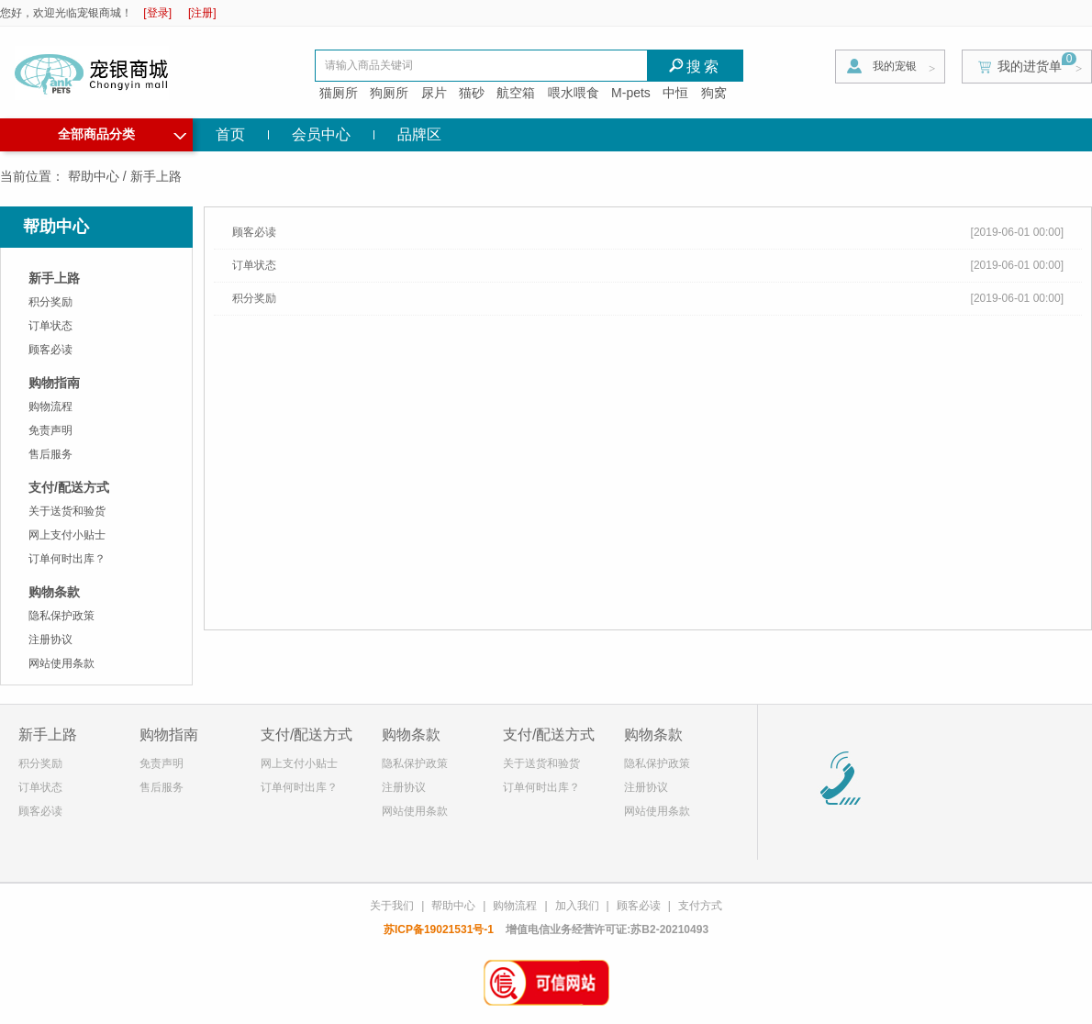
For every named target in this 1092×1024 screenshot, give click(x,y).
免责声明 (50, 430)
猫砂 (472, 92)
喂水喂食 (573, 92)
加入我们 (577, 905)
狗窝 (714, 92)
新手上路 (54, 278)
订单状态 (50, 325)
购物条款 (54, 591)
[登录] (157, 12)
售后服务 (50, 454)
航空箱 (515, 92)
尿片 (434, 92)
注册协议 (50, 639)
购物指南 (54, 382)
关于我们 (392, 905)
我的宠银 (895, 66)
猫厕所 (338, 92)
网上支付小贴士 (67, 535)
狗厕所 (389, 92)
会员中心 (321, 134)
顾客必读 (50, 349)
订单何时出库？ (67, 558)
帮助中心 (93, 176)
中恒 (675, 92)
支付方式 (700, 905)
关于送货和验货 (67, 511)
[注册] (202, 12)
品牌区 (419, 134)
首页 (230, 134)
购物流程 (50, 406)
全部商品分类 (122, 132)
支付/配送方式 (68, 487)
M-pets (631, 92)
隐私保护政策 (61, 615)
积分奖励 (50, 301)
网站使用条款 (61, 663)
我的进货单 (1029, 66)
